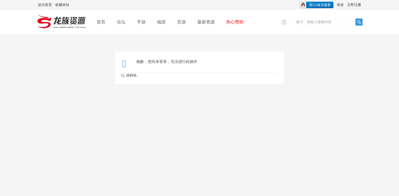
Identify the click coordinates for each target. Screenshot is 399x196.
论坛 (121, 22)
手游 (141, 22)
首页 (101, 22)
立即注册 (354, 5)
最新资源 (206, 22)
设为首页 (45, 5)
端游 (161, 22)
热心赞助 (235, 22)
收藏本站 (62, 5)
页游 (181, 22)
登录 (340, 5)
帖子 (299, 22)
